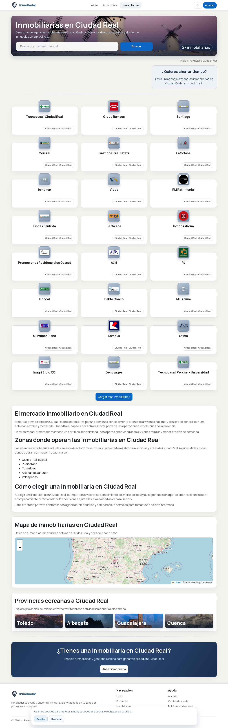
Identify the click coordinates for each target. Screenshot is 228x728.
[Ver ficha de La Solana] (183, 159)
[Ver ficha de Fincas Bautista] (44, 232)
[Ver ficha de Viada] (114, 196)
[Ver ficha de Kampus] (114, 342)
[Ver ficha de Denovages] (114, 378)
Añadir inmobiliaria (114, 669)
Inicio (94, 5)
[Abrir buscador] (197, 5)
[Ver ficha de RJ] (183, 269)
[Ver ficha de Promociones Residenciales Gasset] (44, 269)
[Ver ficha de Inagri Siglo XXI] (44, 378)
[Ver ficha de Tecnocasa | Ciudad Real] (44, 123)
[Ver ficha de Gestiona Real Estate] (114, 159)
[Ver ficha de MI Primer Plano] (44, 342)
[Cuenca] (189, 621)
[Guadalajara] (139, 621)
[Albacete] (89, 621)
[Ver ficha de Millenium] (183, 305)
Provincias (110, 5)
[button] (20, 542)
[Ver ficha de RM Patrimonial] (183, 196)
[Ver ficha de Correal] (44, 159)
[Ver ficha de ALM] (114, 269)
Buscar (136, 46)
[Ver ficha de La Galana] (114, 232)
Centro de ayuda (178, 701)
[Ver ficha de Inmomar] (44, 196)
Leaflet (176, 582)
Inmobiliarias (131, 5)
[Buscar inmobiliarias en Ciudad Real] (67, 46)
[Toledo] (39, 621)
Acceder (209, 5)
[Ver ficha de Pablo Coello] (114, 305)
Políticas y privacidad (180, 706)
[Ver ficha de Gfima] (183, 342)
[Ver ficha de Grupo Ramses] (114, 123)
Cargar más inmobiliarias (114, 397)
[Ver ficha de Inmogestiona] (183, 232)
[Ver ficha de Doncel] (44, 305)
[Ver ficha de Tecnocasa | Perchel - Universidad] (183, 378)
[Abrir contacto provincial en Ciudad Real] (184, 77)
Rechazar (56, 719)
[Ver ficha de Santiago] (183, 123)
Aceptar (41, 719)
